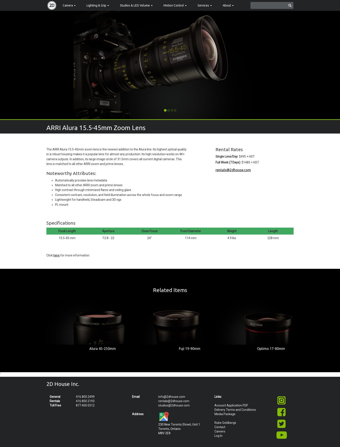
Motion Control (175, 5)
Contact (219, 427)
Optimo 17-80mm (271, 349)
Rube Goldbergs (225, 422)
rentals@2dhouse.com (233, 170)
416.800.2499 (85, 396)
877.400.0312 (85, 405)
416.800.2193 (85, 401)
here (56, 255)
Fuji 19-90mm (189, 349)
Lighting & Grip (98, 5)
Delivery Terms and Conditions (235, 409)
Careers (219, 431)
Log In (218, 435)
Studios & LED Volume (136, 5)
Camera (69, 5)
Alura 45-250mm (102, 349)
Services (205, 5)
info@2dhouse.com (171, 396)
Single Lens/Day (227, 156)
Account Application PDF (231, 405)
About (228, 5)
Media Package (224, 414)
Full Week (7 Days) (228, 162)
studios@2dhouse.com (174, 405)
